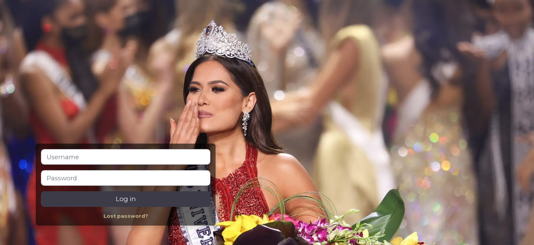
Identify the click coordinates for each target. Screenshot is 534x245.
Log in (126, 199)
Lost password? (126, 216)
